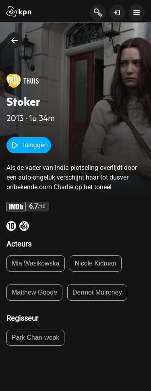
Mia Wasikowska (36, 263)
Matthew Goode (34, 292)
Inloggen (29, 145)
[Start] (19, 12)
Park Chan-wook (35, 337)
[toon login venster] (117, 12)
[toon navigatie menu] (136, 12)
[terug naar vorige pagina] (14, 40)
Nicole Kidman (95, 263)
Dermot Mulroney (97, 292)
